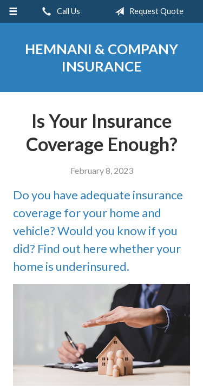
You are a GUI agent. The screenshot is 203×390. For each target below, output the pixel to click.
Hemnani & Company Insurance (101, 57)
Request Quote (147, 11)
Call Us (59, 11)
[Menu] (13, 11)
